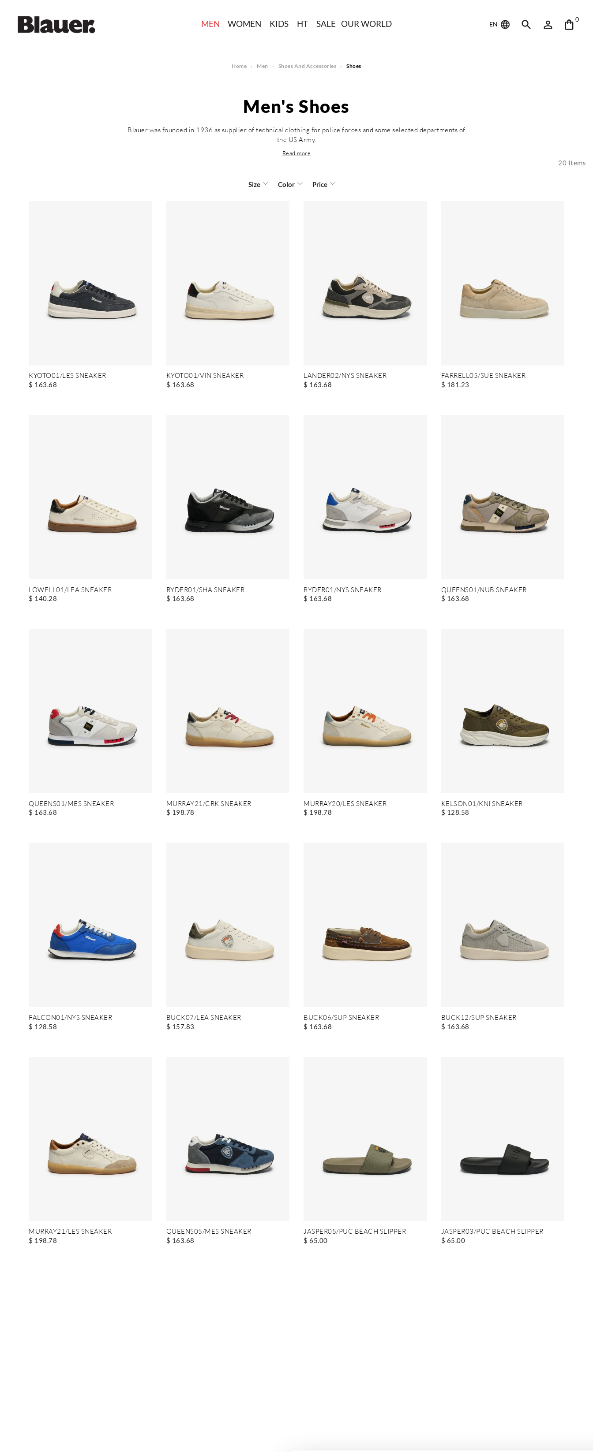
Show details (136, 1434)
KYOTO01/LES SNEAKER (67, 376)
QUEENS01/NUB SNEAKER (484, 590)
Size (255, 184)
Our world (368, 24)
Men (209, 24)
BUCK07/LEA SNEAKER (203, 1018)
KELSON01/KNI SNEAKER (482, 804)
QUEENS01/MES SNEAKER (71, 804)
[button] (296, 153)
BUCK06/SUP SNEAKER (341, 1018)
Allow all (519, 1391)
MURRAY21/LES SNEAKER (70, 1232)
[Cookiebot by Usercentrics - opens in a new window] (57, 1434)
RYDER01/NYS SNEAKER (343, 590)
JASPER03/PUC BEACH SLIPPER (491, 1232)
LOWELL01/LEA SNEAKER (70, 590)
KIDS (279, 24)
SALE (326, 24)
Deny (519, 1419)
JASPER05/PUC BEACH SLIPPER (354, 1232)
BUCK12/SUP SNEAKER (478, 1018)
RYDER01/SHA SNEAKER (205, 590)
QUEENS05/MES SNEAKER (208, 1232)
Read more (296, 153)
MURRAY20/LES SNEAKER (345, 804)
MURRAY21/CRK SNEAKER (208, 804)
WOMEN (244, 24)
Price (319, 184)
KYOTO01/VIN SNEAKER (205, 376)
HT (302, 24)
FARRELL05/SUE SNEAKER (483, 376)
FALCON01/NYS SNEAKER (70, 1018)
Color (286, 184)
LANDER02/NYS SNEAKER (345, 376)
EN (500, 25)
